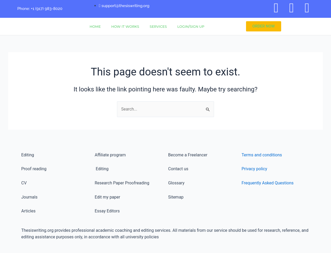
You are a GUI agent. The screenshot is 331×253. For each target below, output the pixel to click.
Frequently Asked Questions (267, 182)
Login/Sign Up (190, 26)
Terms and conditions (262, 154)
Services (158, 26)
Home (95, 26)
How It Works (125, 26)
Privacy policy (254, 169)
